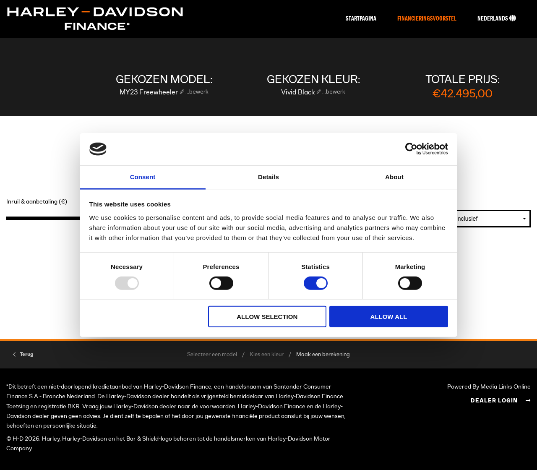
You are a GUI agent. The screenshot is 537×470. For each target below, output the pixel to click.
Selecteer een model (212, 355)
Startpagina (361, 19)
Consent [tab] (143, 176)
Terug (26, 354)
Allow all (388, 316)
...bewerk (196, 91)
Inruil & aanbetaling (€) (36, 202)
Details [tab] (268, 176)
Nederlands (496, 18)
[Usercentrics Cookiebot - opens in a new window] (411, 149)
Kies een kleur (267, 355)
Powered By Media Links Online (489, 387)
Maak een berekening (323, 355)
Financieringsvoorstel (426, 19)
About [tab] (394, 176)
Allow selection (267, 316)
